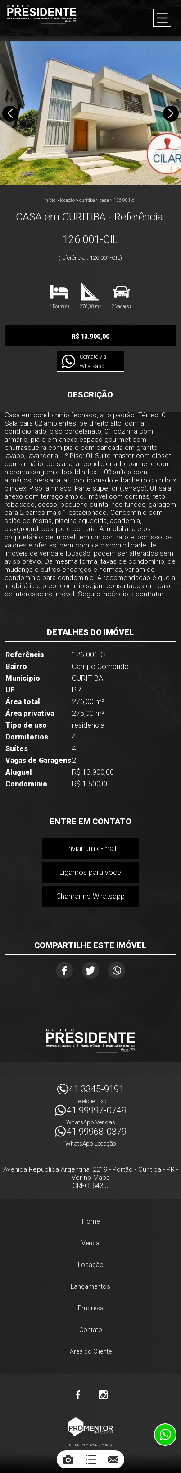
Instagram (103, 1395)
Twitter (90, 970)
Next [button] (171, 114)
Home (91, 1221)
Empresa (91, 1308)
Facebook (64, 970)
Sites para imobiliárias (90, 1445)
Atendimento (165, 1434)
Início (49, 200)
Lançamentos (90, 1286)
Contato (90, 1329)
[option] (90, 113)
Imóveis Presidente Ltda (90, 1041)
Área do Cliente (91, 1351)
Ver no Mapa (91, 1178)
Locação (67, 200)
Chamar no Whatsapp (90, 896)
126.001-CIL (125, 200)
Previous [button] (10, 114)
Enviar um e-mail (90, 848)
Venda (90, 1243)
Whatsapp (116, 970)
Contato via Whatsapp (93, 361)
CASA (104, 200)
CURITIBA (87, 200)
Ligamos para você (90, 872)
